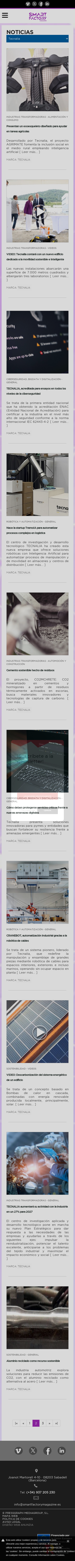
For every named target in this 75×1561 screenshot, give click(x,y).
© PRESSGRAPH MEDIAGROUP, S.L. (25, 1512)
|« (16, 1423)
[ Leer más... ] (29, 152)
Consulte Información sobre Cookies (46, 1555)
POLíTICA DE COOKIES (17, 1518)
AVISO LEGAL (11, 1521)
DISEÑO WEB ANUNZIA (17, 1524)
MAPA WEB (10, 1515)
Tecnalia (24, 159)
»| (56, 1423)
